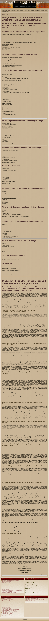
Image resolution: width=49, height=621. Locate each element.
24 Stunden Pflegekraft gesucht (32, 598)
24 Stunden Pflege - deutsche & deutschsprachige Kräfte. (24, 3)
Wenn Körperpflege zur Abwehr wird (9, 615)
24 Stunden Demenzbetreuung (8, 583)
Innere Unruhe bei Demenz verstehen (9, 610)
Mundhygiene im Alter (6, 614)
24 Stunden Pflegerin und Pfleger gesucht (34, 601)
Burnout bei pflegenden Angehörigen (9, 592)
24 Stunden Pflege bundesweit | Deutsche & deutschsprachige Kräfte (10, 581)
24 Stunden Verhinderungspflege (8, 582)
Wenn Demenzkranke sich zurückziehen (9, 611)
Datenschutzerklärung (6, 589)
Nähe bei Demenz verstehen (7, 603)
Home (9, 10)
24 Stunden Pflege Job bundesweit (32, 600)
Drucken (3, 14)
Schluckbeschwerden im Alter (7, 612)
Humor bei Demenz (6, 605)
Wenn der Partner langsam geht (8, 601)
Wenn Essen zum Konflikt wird (8, 600)
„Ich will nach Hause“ (6, 607)
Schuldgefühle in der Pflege (7, 599)
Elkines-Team (4, 587)
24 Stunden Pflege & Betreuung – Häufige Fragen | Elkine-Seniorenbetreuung (12, 591)
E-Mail (7, 14)
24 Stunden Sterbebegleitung (7, 585)
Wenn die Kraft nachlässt (7, 602)
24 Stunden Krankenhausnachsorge (9, 584)
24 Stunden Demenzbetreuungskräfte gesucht (35, 599)
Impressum (4, 588)
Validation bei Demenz (6, 608)
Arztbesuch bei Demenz (6, 598)
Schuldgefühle (5, 606)
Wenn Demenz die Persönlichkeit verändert (10, 609)
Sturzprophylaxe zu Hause (7, 613)
